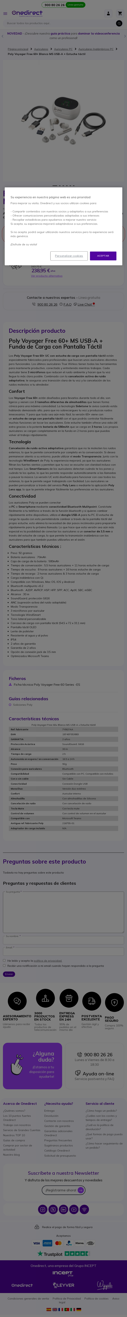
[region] (63, 226)
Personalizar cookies (69, 256)
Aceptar (103, 255)
